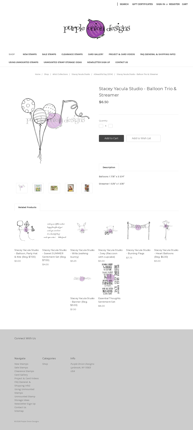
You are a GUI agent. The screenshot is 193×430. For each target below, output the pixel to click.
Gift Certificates (142, 4)
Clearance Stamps (72, 54)
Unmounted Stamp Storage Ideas (63, 62)
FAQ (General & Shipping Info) (157, 54)
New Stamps (30, 54)
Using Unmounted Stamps (23, 62)
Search (124, 4)
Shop (13, 54)
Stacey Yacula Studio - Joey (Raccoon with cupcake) (110, 253)
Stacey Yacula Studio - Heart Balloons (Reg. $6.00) (166, 253)
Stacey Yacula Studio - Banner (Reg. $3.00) (82, 302)
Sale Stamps (49, 54)
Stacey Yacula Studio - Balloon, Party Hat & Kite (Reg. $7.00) (26, 253)
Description (109, 167)
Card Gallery (95, 54)
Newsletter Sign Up (98, 62)
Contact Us (121, 62)
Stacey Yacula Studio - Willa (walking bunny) (82, 253)
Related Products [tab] (27, 207)
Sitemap (19, 410)
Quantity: (103, 120)
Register (174, 4)
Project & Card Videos (122, 54)
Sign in (160, 4)
